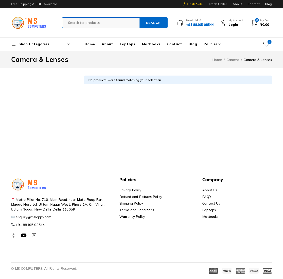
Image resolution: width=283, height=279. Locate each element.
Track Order (217, 4)
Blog (268, 4)
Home (217, 60)
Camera (233, 60)
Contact (254, 4)
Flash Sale (195, 4)
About (237, 4)
